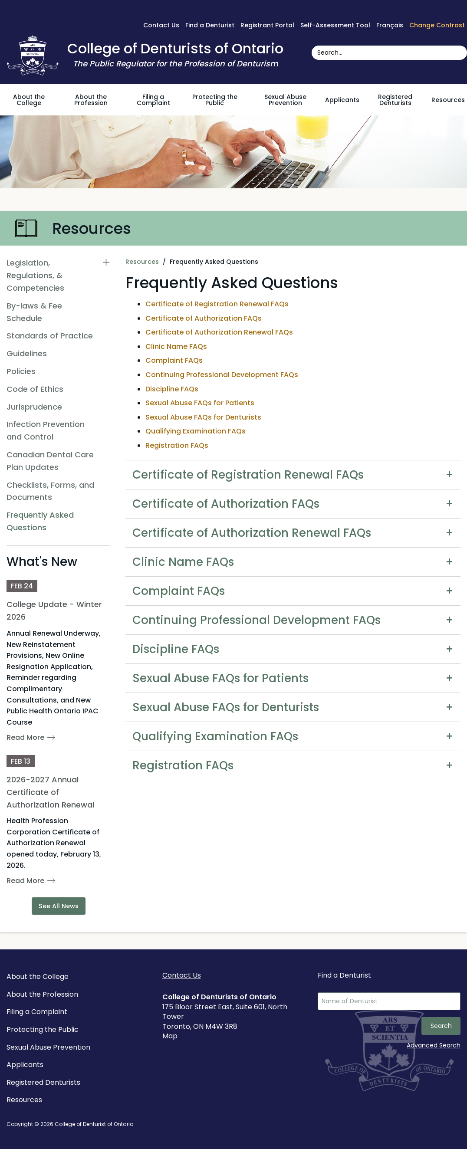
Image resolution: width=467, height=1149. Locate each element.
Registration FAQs (176, 445)
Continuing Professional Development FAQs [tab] (256, 620)
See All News (59, 906)
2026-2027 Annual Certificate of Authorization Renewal (50, 792)
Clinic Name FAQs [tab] (183, 562)
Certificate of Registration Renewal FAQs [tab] (248, 475)
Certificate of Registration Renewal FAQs (217, 304)
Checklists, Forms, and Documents (50, 491)
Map (170, 1036)
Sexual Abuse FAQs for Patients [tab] (220, 678)
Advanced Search (433, 1045)
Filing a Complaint (153, 99)
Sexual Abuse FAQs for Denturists (203, 417)
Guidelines (27, 353)
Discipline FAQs (171, 389)
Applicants (342, 99)
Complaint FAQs (174, 360)
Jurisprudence (34, 406)
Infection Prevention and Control (46, 430)
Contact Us (161, 25)
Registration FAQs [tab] (183, 765)
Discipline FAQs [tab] (175, 649)
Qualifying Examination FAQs (195, 431)
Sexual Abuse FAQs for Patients (199, 403)
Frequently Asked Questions (40, 521)
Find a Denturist (209, 25)
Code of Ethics (35, 389)
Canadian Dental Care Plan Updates (50, 461)
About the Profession (91, 99)
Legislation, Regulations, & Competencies (35, 275)
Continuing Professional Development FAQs (221, 375)
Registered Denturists (395, 99)
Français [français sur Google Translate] (389, 25)
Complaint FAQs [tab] (178, 591)
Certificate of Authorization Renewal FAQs (219, 332)
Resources (448, 99)
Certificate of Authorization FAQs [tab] (225, 504)
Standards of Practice (50, 335)
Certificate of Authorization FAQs (203, 318)
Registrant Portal (267, 25)
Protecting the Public (214, 99)
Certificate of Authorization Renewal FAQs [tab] (251, 533)
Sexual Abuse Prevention (285, 99)
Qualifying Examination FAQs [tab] (215, 736)
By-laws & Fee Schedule (34, 312)
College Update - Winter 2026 (54, 610)
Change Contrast (437, 25)
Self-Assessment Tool (335, 25)
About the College (29, 99)
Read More (25, 737)
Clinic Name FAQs (176, 346)
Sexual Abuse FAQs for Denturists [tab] (225, 707)
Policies (21, 371)
